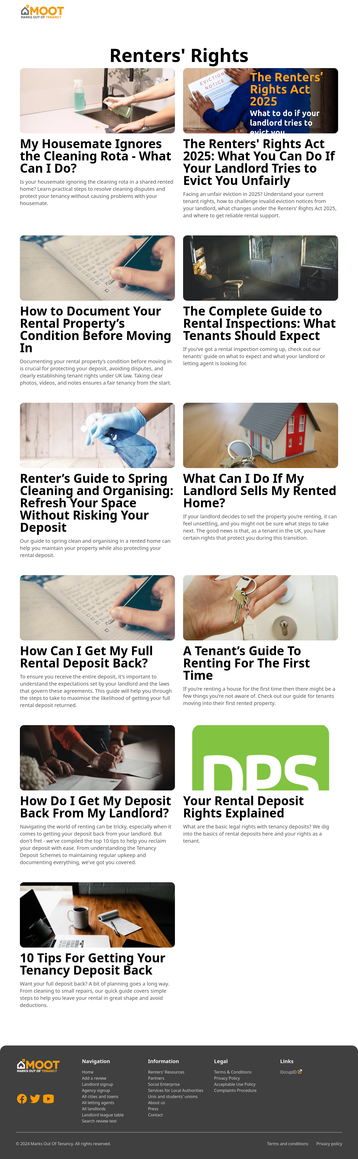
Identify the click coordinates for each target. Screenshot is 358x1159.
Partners (156, 1078)
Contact (155, 1115)
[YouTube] (48, 1106)
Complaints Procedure (235, 1090)
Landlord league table (103, 1115)
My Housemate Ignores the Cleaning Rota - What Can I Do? (95, 155)
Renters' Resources (166, 1072)
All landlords (94, 1109)
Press (153, 1109)
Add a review (94, 1078)
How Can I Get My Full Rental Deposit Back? (86, 656)
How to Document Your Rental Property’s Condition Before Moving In (95, 329)
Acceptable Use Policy (234, 1084)
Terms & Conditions (233, 1072)
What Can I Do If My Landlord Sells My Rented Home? (259, 490)
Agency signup (96, 1090)
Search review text (99, 1121)
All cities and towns (100, 1096)
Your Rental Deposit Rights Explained (243, 806)
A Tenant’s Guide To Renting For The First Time (246, 662)
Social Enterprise (164, 1084)
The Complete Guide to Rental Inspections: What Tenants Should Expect (259, 323)
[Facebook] (22, 1106)
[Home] (42, 11)
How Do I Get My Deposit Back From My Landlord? (95, 806)
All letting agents (98, 1102)
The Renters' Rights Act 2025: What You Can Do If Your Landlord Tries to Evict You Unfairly (259, 161)
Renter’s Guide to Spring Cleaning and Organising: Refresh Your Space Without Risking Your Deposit (96, 502)
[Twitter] (35, 1106)
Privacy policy (329, 1144)
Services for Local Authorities (175, 1090)
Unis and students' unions (173, 1096)
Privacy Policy (227, 1078)
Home (88, 1072)
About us (156, 1102)
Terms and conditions (287, 1144)
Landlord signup (97, 1084)
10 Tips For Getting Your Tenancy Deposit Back (92, 963)
